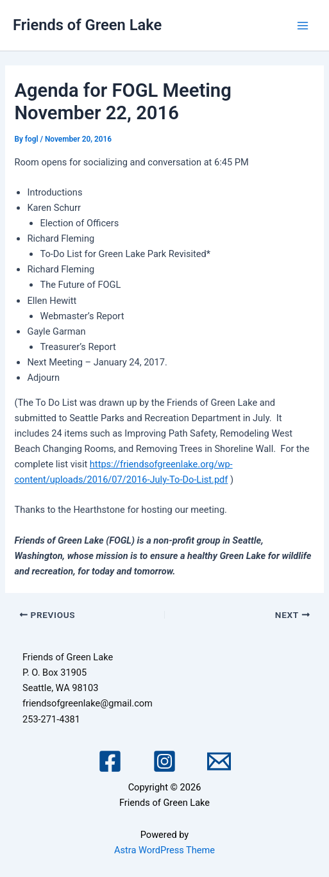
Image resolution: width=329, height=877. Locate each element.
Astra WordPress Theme (164, 850)
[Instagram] (164, 761)
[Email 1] (219, 761)
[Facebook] (110, 761)
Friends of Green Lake (87, 25)
